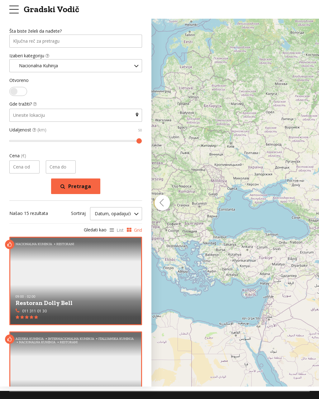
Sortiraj (78, 214)
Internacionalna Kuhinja (71, 339)
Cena (17, 156)
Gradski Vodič (51, 9)
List (120, 230)
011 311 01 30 (34, 311)
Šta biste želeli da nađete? (35, 31)
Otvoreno (19, 81)
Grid (138, 230)
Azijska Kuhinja (30, 339)
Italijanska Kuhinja (116, 339)
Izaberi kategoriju (29, 56)
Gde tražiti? (23, 104)
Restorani (65, 244)
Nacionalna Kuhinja (34, 244)
